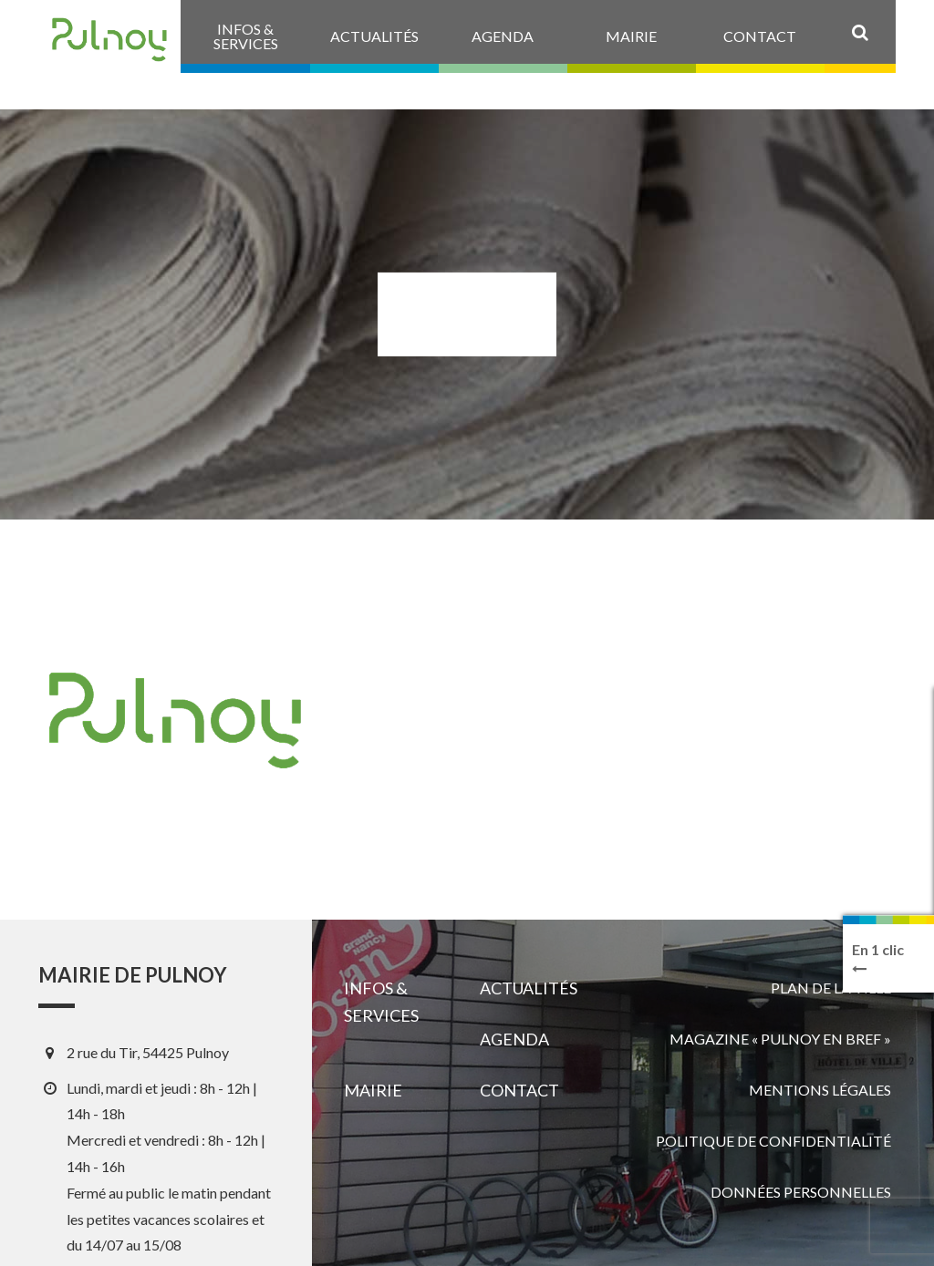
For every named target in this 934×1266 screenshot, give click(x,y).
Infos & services (381, 1001)
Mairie (373, 1090)
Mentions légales (820, 1089)
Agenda (514, 1039)
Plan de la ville (831, 987)
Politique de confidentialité (773, 1140)
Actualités (528, 988)
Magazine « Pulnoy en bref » (780, 1038)
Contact (519, 1090)
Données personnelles (801, 1191)
